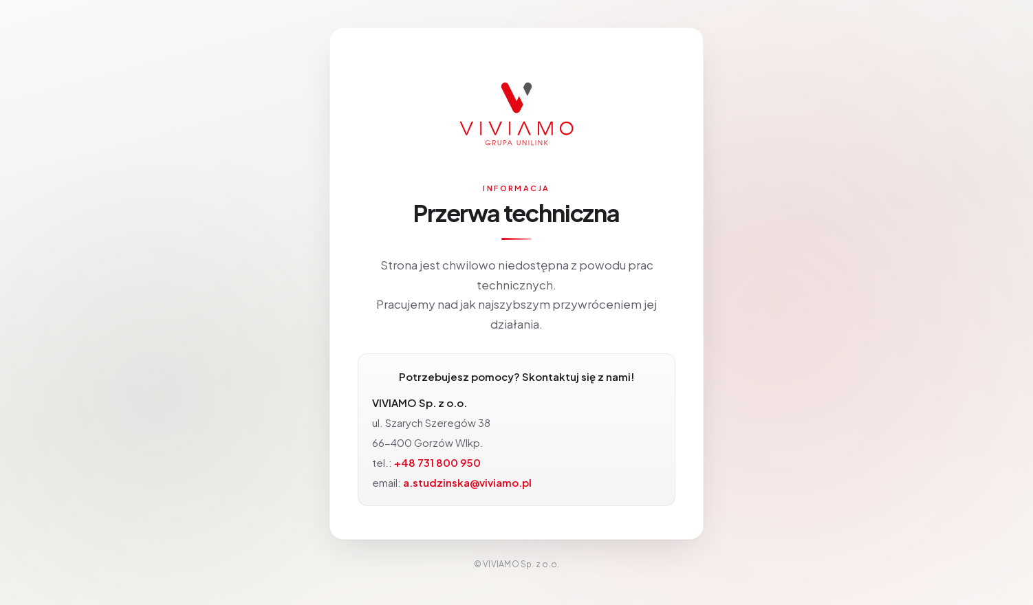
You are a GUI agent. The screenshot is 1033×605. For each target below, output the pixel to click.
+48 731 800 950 (437, 462)
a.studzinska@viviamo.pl (467, 482)
